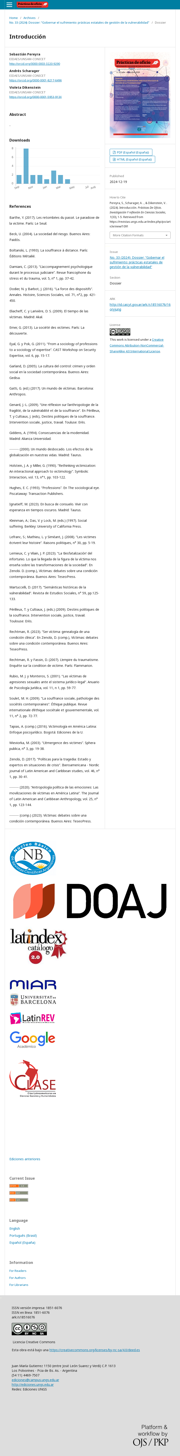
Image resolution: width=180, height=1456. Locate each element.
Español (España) (22, 1242)
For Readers (17, 1271)
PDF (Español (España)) (132, 152)
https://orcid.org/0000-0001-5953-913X (35, 97)
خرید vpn (0, 1297)
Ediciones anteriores (24, 1159)
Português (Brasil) (23, 1235)
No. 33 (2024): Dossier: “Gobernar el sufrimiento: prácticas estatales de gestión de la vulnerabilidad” (79, 22)
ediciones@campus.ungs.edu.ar (35, 1380)
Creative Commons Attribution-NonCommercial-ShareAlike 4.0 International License (137, 345)
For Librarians (18, 1285)
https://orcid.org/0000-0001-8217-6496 (35, 80)
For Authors (17, 1278)
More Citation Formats (128, 235)
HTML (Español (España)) (134, 159)
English (14, 1228)
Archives (29, 18)
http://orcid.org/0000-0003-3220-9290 (34, 64)
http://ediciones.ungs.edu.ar (33, 1384)
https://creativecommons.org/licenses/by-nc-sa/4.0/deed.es (94, 1350)
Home (13, 18)
